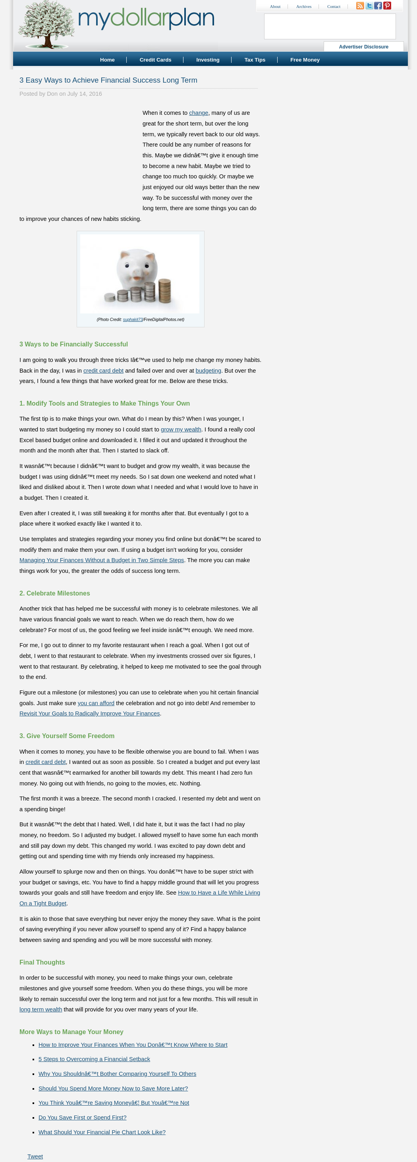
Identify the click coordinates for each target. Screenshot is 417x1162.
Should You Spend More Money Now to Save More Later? (113, 1088)
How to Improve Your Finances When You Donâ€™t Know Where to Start (133, 1045)
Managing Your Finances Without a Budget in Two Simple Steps (101, 560)
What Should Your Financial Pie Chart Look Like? (102, 1132)
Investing (208, 60)
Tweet (35, 1156)
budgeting (208, 370)
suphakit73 (133, 319)
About (275, 6)
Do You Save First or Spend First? (83, 1117)
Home (107, 60)
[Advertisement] (79, 157)
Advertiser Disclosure (364, 47)
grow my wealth (181, 429)
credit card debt (103, 370)
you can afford (96, 703)
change (198, 113)
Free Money (305, 60)
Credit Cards (156, 60)
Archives (303, 6)
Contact (333, 6)
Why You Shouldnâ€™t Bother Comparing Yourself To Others (117, 1074)
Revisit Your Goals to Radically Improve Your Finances (89, 713)
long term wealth (40, 1009)
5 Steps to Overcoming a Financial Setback (94, 1059)
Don (52, 94)
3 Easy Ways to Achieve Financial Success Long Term (108, 80)
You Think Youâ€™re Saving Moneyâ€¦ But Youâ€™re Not (114, 1103)
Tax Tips (255, 60)
